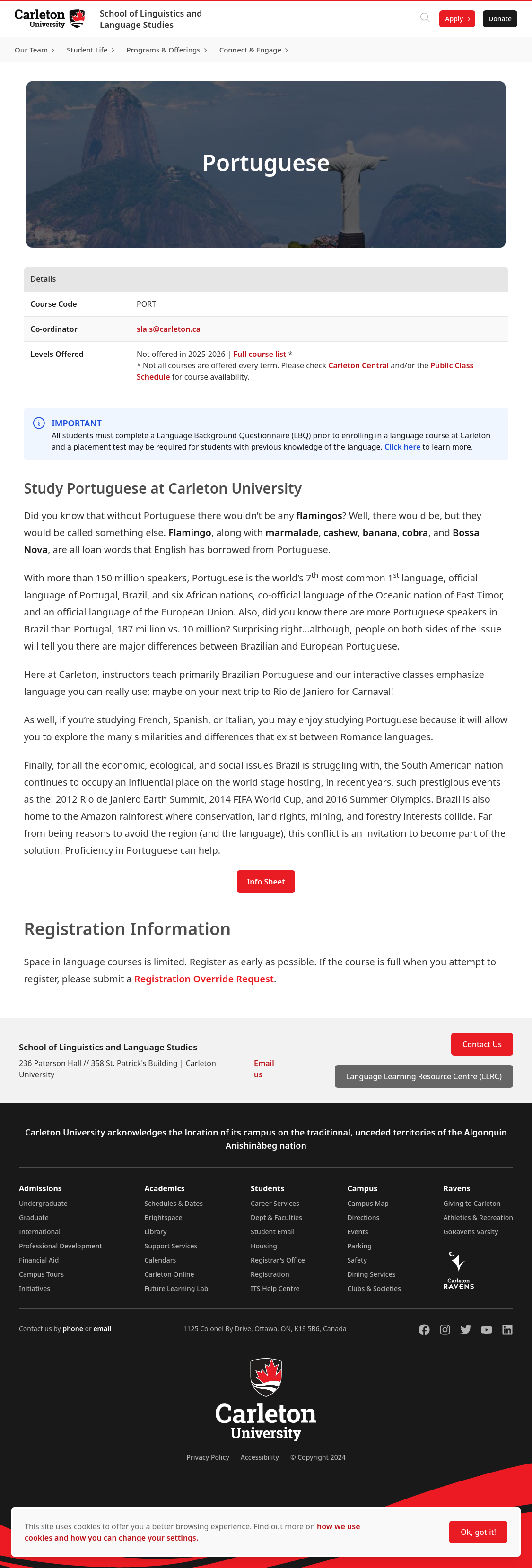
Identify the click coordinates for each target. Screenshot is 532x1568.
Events (357, 1231)
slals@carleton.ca (169, 329)
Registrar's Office (278, 1260)
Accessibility (260, 1457)
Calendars (160, 1260)
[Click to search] (424, 18)
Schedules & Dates (173, 1203)
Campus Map (368, 1203)
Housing (264, 1245)
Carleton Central (358, 365)
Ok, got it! (478, 1532)
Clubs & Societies (374, 1288)
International (40, 1231)
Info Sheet (266, 881)
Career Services (275, 1203)
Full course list (259, 354)
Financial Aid (39, 1260)
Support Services (170, 1245)
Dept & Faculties (276, 1217)
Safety (357, 1260)
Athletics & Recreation (478, 1217)
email (102, 1328)
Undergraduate (43, 1203)
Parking (359, 1245)
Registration (270, 1274)
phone (73, 1328)
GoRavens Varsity (471, 1231)
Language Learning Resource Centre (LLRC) (424, 1076)
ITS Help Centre (275, 1288)
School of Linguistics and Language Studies (151, 19)
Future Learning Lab (176, 1288)
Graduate (34, 1217)
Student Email (273, 1231)
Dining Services (371, 1274)
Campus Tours (41, 1274)
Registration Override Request (204, 978)
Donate (499, 18)
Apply (453, 18)
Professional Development (60, 1245)
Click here (402, 447)
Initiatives (34, 1288)
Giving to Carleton (472, 1203)
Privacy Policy (207, 1457)
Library (155, 1231)
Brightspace (163, 1217)
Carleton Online (169, 1274)
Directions (363, 1217)
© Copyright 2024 (318, 1457)
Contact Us (482, 1044)
